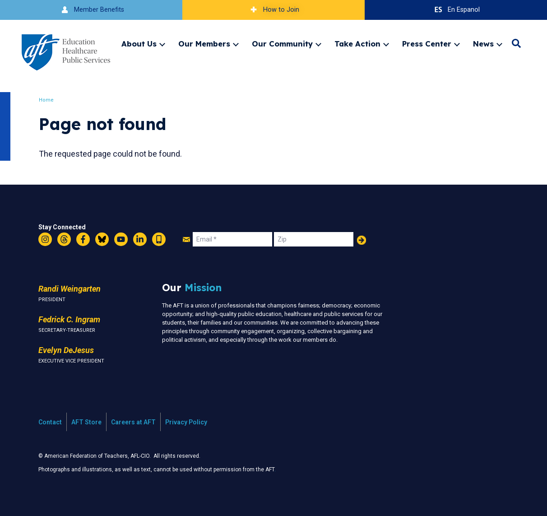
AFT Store (86, 422)
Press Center (426, 43)
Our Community (282, 43)
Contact (50, 422)
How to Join (273, 10)
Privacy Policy (186, 422)
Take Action (357, 43)
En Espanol (456, 10)
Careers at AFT (133, 422)
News (483, 43)
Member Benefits (91, 10)
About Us (139, 43)
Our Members (204, 43)
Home (47, 100)
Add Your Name (361, 240)
